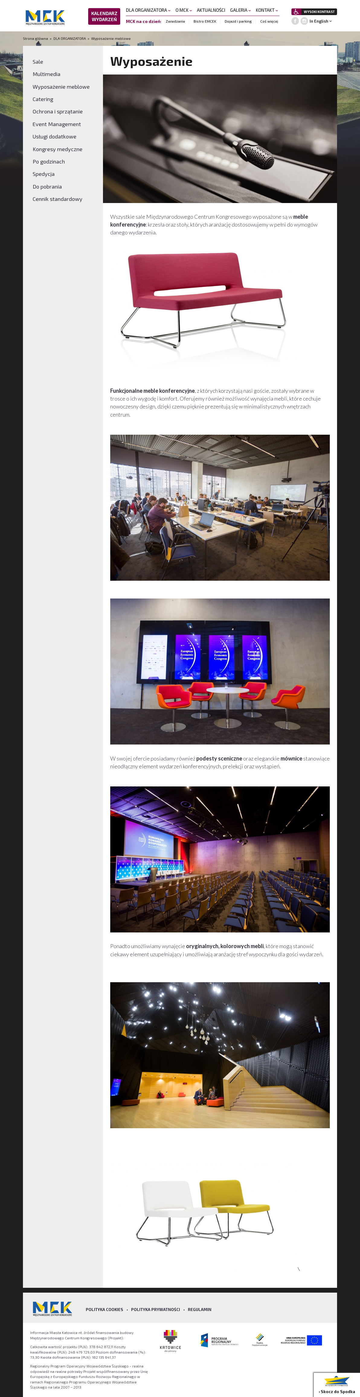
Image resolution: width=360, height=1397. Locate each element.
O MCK (183, 10)
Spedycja (44, 173)
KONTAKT (267, 10)
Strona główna (36, 38)
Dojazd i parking (238, 21)
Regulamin (199, 1309)
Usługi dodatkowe (54, 136)
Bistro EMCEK (205, 21)
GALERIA (240, 10)
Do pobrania (47, 186)
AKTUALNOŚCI (211, 10)
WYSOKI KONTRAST (319, 12)
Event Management (57, 124)
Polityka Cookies (104, 1309)
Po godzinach (49, 161)
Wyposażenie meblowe (111, 38)
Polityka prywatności (155, 1309)
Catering (43, 99)
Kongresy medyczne (57, 149)
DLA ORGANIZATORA (148, 10)
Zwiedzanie (175, 21)
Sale (38, 61)
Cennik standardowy (57, 198)
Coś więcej (269, 21)
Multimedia (46, 74)
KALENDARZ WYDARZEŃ (104, 16)
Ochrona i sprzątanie (58, 111)
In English (319, 21)
